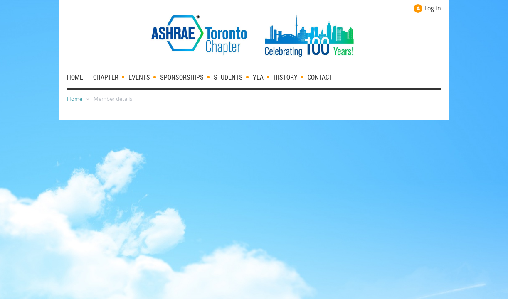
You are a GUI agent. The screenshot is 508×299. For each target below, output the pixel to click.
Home (74, 99)
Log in (432, 8)
